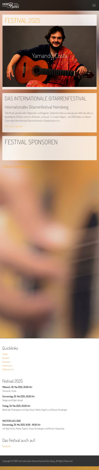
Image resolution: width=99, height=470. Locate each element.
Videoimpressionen (17, 166)
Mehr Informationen (14, 126)
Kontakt (5, 358)
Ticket (4, 354)
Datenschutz (7, 369)
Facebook (6, 446)
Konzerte (6, 361)
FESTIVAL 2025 (22, 20)
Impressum (7, 365)
